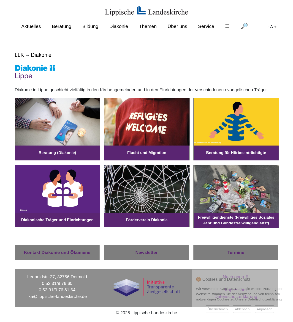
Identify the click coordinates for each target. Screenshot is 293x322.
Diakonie (118, 26)
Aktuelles (31, 26)
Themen (148, 26)
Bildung (90, 26)
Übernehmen (217, 309)
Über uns (177, 26)
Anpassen (264, 309)
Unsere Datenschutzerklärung (258, 299)
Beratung (61, 26)
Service (206, 26)
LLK (19, 55)
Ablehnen (242, 309)
